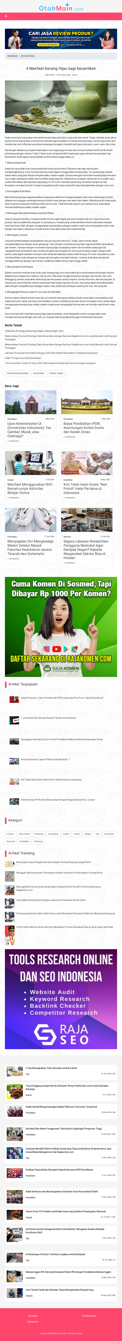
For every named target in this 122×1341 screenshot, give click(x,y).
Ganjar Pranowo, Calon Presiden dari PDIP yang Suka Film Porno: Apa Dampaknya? (62, 698)
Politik (77, 834)
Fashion (10, 834)
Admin (75, 75)
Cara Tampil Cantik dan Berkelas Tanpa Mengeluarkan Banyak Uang (60, 1290)
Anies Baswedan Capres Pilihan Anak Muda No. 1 (45, 759)
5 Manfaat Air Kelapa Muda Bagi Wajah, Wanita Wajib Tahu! (34, 331)
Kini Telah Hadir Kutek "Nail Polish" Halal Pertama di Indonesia (85, 488)
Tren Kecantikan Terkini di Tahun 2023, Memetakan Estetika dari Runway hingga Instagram (50, 363)
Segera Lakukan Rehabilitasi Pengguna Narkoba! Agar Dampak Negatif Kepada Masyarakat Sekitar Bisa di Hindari (86, 549)
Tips (97, 834)
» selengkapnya (13, 441)
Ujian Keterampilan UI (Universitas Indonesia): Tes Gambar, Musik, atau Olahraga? (29, 430)
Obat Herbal (24, 834)
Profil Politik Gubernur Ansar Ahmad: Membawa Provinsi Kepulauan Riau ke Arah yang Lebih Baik (64, 927)
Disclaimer (33, 1321)
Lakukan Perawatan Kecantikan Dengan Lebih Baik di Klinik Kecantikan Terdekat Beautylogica (51, 353)
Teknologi (38, 841)
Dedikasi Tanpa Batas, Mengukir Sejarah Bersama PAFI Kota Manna (59, 1169)
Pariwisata (39, 834)
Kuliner (66, 834)
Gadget (10, 480)
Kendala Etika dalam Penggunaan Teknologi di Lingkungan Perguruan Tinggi (64, 1128)
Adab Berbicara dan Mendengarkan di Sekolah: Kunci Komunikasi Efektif (62, 1191)
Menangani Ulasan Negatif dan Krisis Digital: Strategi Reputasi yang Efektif (53, 862)
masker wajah (56, 373)
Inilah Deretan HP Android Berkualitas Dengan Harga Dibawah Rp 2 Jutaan (58, 799)
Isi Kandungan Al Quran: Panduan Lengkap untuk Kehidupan (55, 1254)
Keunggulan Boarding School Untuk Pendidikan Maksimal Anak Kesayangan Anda (61, 739)
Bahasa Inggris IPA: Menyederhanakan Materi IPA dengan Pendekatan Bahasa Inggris (68, 1272)
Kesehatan (109, 834)
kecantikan (38, 373)
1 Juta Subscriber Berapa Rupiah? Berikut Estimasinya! (48, 718)
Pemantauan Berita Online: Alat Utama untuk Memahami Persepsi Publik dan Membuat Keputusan (65, 913)
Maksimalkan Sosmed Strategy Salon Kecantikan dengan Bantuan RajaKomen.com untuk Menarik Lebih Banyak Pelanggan (61, 338)
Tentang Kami (89, 1316)
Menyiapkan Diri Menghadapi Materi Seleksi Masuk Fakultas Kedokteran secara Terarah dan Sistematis (30, 547)
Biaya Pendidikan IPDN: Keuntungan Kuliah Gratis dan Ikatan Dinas (84, 428)
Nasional (67, 537)
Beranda (33, 1316)
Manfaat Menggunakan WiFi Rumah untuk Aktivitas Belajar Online (30, 488)
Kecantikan (68, 480)
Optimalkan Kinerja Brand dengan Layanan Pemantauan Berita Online (51, 900)
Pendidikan (12, 419)
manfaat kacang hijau (18, 373)
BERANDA (12, 56)
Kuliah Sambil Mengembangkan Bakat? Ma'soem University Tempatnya (61, 1107)
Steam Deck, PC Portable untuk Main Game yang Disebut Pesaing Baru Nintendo (66, 1211)
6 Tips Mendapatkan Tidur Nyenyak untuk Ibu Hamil (51, 1068)
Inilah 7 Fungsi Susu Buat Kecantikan (23, 358)
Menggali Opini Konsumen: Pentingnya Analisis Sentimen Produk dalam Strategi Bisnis (59, 872)
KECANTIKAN (27, 56)
